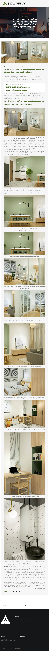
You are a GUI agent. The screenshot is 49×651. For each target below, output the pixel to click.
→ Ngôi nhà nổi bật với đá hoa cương (13, 86)
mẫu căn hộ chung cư (15, 574)
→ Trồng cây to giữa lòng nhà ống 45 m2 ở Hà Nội (16, 90)
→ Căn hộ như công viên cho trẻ (12, 89)
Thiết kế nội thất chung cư (11, 137)
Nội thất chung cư (25, 95)
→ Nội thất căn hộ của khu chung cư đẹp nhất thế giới (17, 87)
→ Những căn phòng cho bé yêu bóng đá (14, 84)
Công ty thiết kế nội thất (10, 582)
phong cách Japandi (34, 286)
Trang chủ (24, 16)
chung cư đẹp (30, 140)
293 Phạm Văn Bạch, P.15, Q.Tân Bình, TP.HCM (25, 619)
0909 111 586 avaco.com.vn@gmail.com (8, 639)
